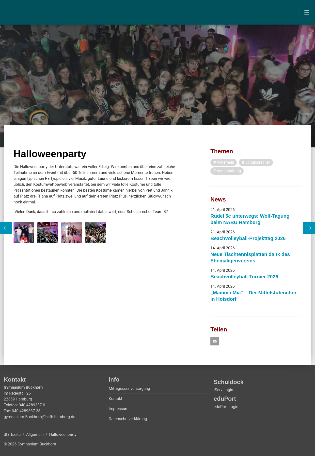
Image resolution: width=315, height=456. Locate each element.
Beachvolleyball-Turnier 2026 (244, 276)
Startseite (12, 434)
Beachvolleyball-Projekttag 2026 (248, 238)
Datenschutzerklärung (128, 419)
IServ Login (223, 390)
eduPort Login (226, 406)
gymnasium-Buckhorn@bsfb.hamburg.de (39, 417)
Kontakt (115, 399)
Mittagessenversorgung (129, 388)
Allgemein (35, 434)
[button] (214, 341)
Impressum (119, 409)
